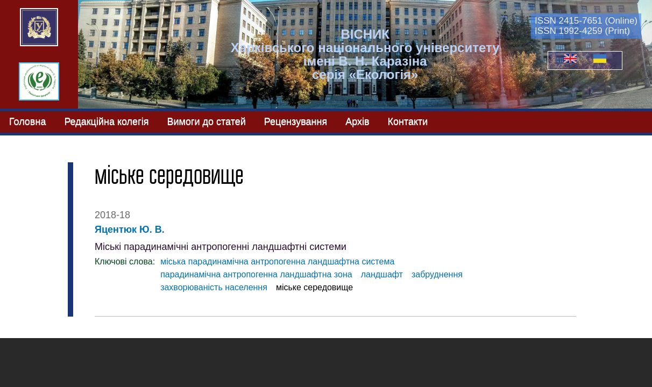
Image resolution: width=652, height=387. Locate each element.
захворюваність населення (213, 287)
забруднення (437, 274)
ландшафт (382, 274)
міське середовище (314, 287)
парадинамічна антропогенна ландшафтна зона (256, 274)
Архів (357, 121)
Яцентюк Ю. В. (130, 229)
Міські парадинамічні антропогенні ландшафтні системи (220, 246)
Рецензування (295, 121)
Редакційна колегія (106, 121)
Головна (27, 121)
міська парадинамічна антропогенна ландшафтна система (277, 261)
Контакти (408, 121)
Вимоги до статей (206, 121)
